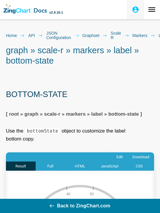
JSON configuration (62, 35)
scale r (120, 35)
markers (143, 35)
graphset (94, 35)
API (35, 35)
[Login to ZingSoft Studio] (135, 9)
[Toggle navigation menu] (152, 9)
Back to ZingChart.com (80, 205)
